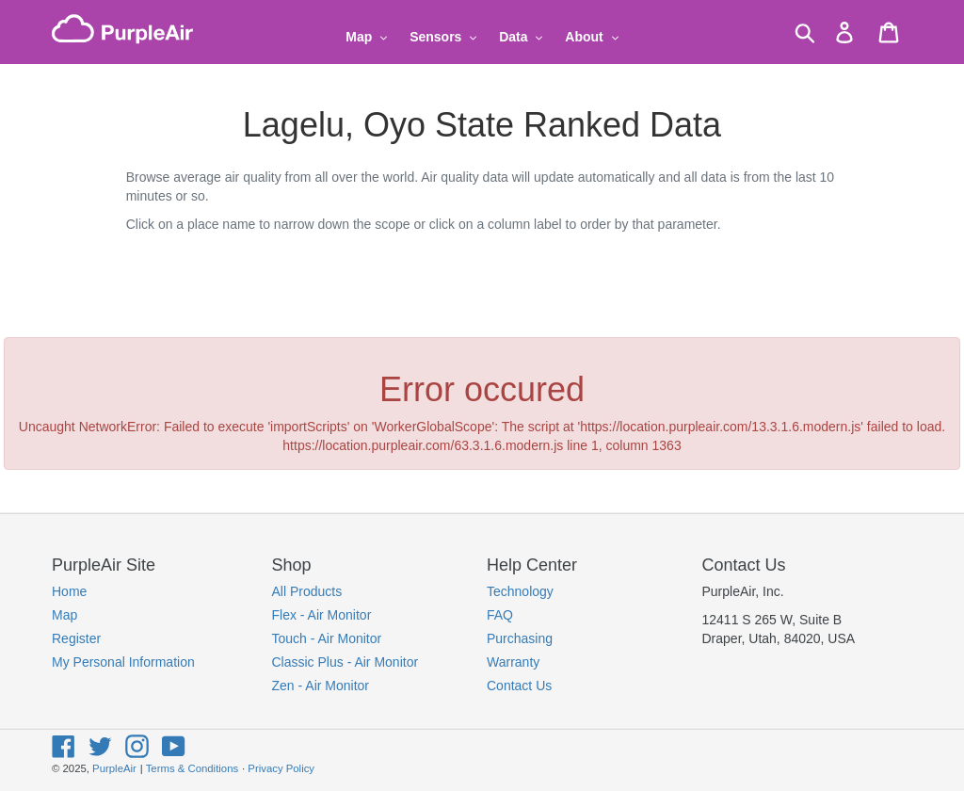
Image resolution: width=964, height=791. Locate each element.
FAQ (500, 614)
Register (76, 638)
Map (64, 614)
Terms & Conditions (192, 768)
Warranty (513, 662)
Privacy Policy (281, 768)
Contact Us (519, 685)
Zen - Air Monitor (320, 685)
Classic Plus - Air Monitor (345, 662)
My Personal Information (123, 662)
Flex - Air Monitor (322, 614)
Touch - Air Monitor (327, 638)
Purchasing (520, 638)
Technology (520, 591)
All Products (307, 591)
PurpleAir (114, 768)
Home (69, 591)
